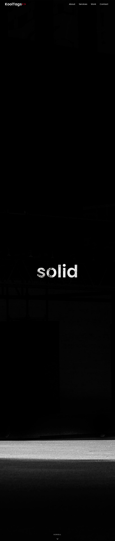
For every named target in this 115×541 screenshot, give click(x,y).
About (72, 4)
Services (83, 4)
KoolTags (15, 4)
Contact (104, 4)
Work (93, 4)
